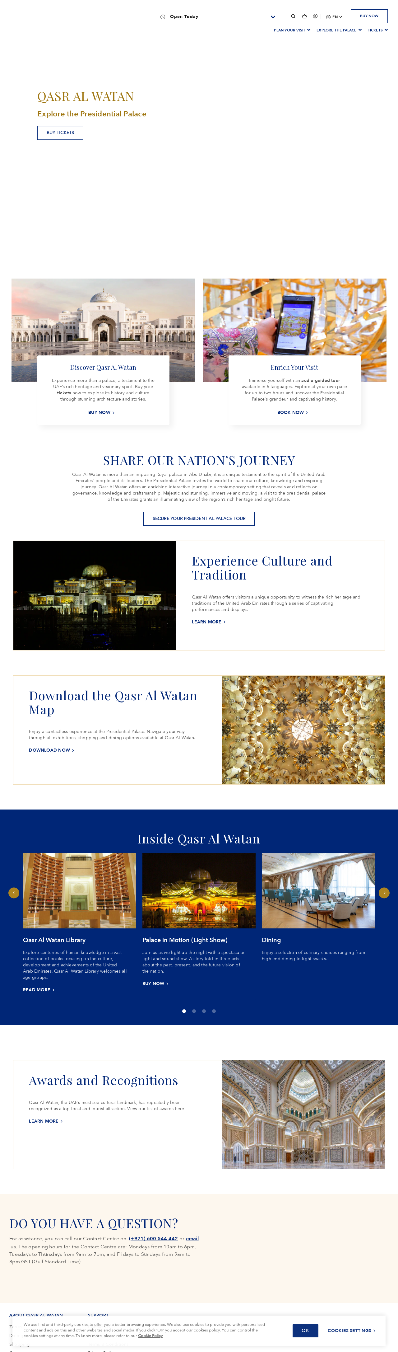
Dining (271, 940)
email (192, 1238)
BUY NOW (369, 15)
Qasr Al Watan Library (54, 940)
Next (384, 892)
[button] (293, 16)
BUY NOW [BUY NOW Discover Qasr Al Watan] (99, 412)
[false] (304, 16)
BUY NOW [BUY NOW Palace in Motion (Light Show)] (153, 984)
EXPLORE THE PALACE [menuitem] (336, 30)
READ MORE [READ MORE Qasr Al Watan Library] (36, 990)
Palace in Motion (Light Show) (185, 940)
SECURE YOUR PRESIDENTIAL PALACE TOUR (199, 519)
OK (305, 1331)
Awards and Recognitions (103, 1080)
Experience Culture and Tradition (262, 567)
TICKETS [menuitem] (375, 30)
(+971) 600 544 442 (153, 1238)
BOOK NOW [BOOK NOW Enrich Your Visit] (290, 412)
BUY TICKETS (60, 133)
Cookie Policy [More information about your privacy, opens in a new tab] (150, 1336)
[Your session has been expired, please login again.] (315, 16)
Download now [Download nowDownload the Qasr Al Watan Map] (49, 750)
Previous (13, 892)
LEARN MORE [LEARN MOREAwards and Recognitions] (43, 1121)
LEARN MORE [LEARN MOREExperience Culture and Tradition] (206, 622)
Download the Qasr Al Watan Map (113, 702)
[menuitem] (333, 16)
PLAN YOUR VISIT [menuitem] (289, 30)
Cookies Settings (349, 1331)
